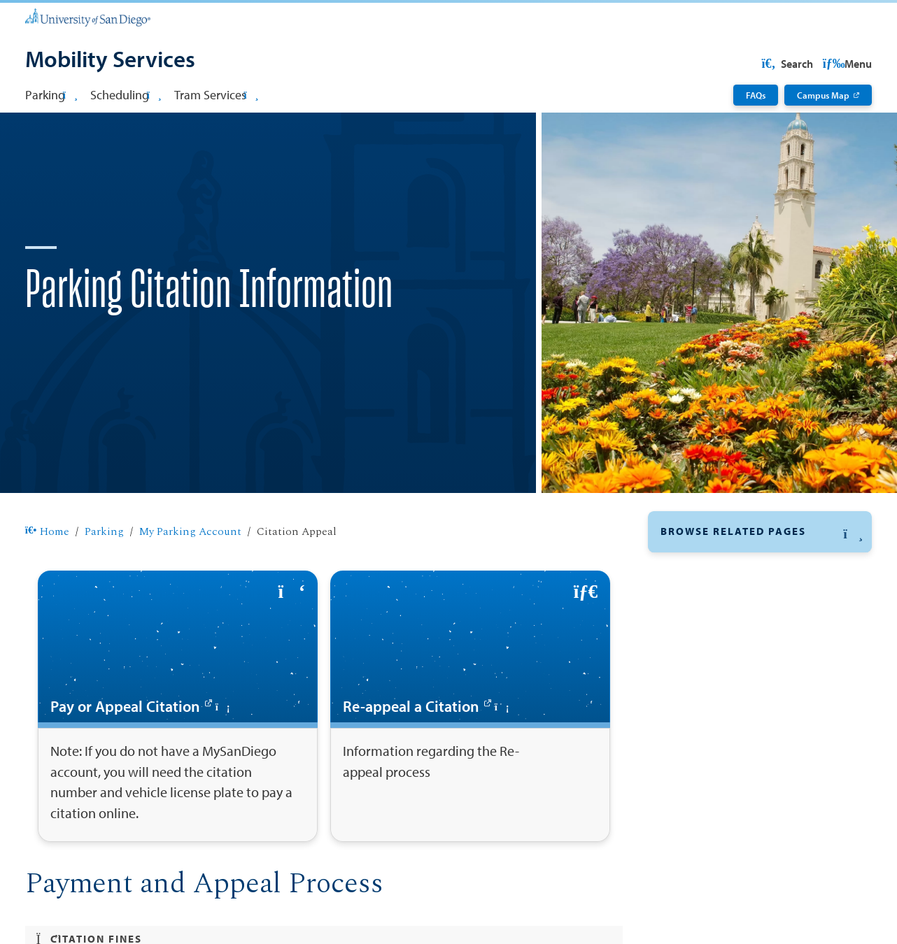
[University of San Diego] (87, 16)
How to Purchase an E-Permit (744, 690)
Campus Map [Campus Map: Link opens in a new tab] (823, 95)
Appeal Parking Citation (729, 665)
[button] (760, 576)
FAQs (755, 95)
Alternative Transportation (731, 719)
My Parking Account (190, 577)
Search (845, 64)
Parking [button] (51, 95)
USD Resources (761, 64)
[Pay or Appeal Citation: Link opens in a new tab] (178, 751)
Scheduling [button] (126, 95)
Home (47, 577)
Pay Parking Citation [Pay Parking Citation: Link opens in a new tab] (719, 640)
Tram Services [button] (216, 95)
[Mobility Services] (110, 60)
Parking (104, 577)
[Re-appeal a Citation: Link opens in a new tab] (470, 751)
